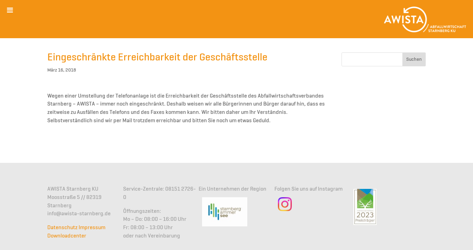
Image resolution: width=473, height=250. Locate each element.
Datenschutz (62, 228)
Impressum (92, 228)
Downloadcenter (66, 236)
